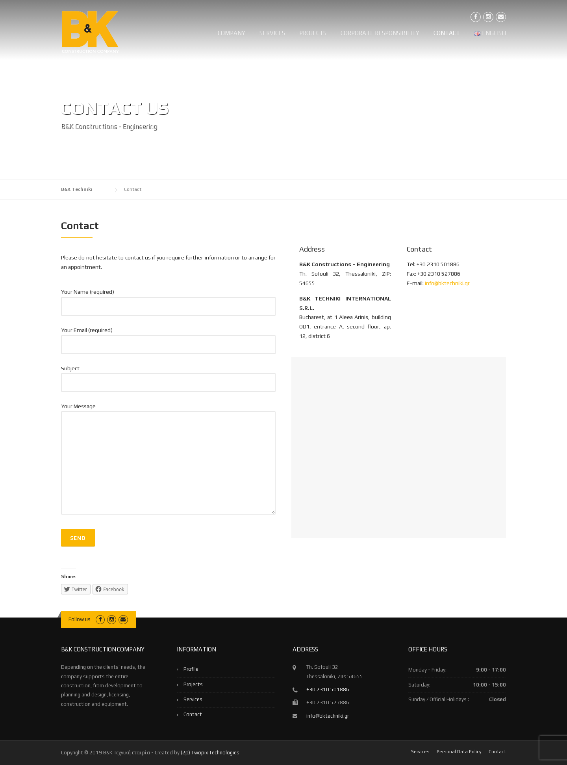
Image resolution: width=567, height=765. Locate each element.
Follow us (80, 619)
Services (272, 33)
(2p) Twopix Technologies (210, 753)
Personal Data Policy (459, 751)
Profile (190, 669)
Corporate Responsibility (380, 33)
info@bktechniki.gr (447, 283)
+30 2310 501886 (327, 689)
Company (231, 33)
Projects (312, 33)
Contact (447, 33)
